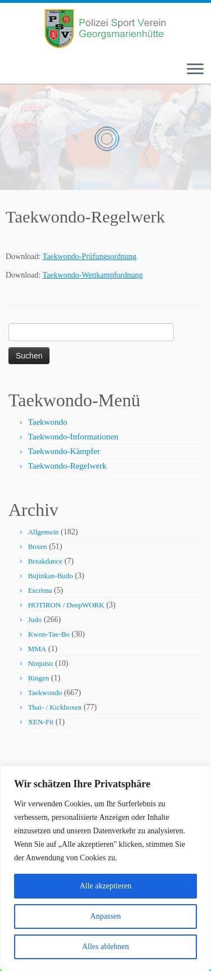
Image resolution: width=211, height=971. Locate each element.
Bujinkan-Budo (50, 575)
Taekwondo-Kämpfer (64, 451)
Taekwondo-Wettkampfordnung (92, 275)
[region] (105, 868)
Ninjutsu (40, 663)
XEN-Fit (41, 722)
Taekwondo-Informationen (73, 436)
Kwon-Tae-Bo (49, 634)
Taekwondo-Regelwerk (67, 465)
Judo (35, 619)
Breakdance (45, 561)
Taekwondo (48, 422)
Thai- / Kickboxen (55, 707)
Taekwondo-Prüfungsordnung (89, 256)
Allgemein (43, 532)
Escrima (40, 590)
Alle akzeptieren (105, 886)
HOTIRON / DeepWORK (66, 605)
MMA (37, 649)
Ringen (39, 678)
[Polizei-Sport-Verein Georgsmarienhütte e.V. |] (105, 28)
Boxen (37, 546)
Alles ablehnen (105, 946)
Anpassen (105, 916)
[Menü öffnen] (195, 69)
